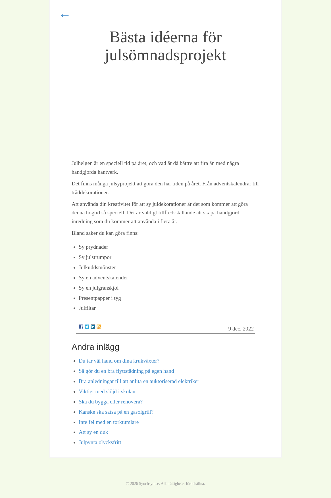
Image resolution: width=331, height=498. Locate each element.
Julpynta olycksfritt (100, 442)
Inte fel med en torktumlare (109, 422)
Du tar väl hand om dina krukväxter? (119, 361)
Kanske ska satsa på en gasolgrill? (116, 412)
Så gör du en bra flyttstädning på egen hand (126, 371)
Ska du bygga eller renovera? (111, 402)
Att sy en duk (93, 432)
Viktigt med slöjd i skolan (107, 391)
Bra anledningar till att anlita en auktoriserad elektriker (139, 381)
